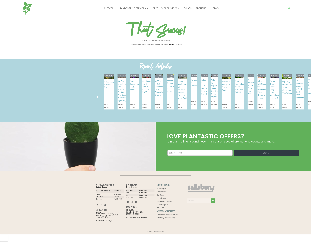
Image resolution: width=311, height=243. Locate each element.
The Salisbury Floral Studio (167, 215)
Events (188, 8)
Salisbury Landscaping (166, 218)
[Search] (213, 200)
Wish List (160, 208)
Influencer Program (165, 201)
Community (161, 192)
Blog (216, 8)
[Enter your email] (200, 153)
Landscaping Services (134, 8)
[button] (98, 97)
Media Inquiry (162, 204)
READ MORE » (107, 106)
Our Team (161, 195)
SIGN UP (266, 153)
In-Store (110, 8)
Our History (161, 198)
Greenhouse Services (165, 8)
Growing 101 (172, 44)
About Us (202, 8)
